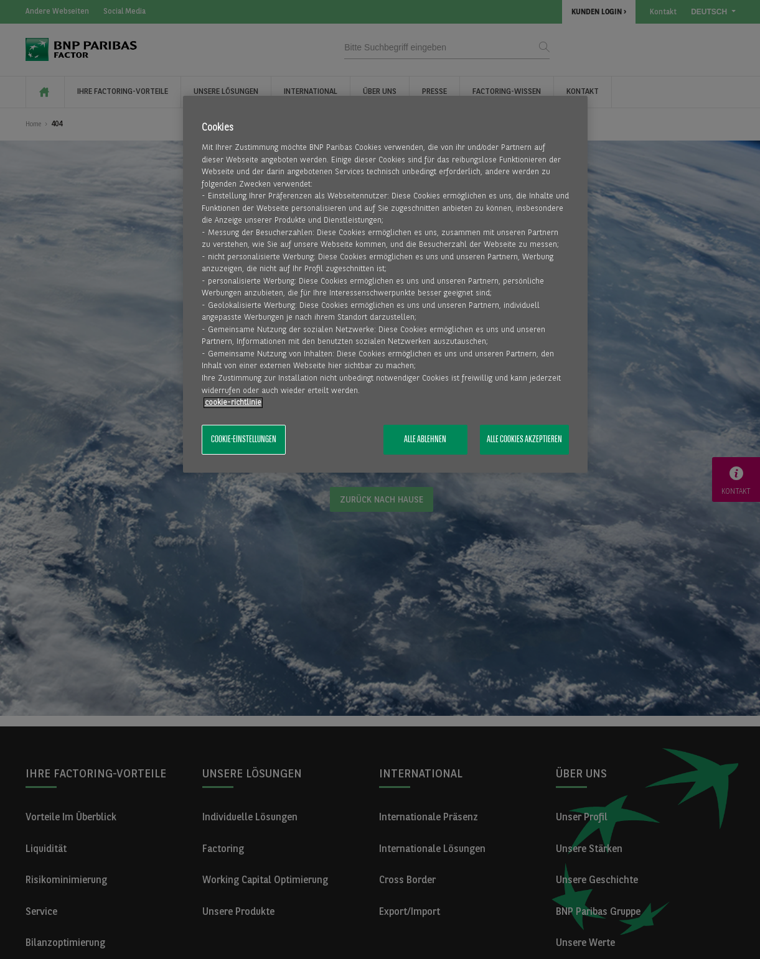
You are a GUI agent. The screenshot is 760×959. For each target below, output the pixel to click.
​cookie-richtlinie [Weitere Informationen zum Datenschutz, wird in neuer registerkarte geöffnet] (233, 403)
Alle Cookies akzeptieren (524, 440)
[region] (385, 284)
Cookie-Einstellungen (243, 440)
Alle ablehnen (425, 440)
